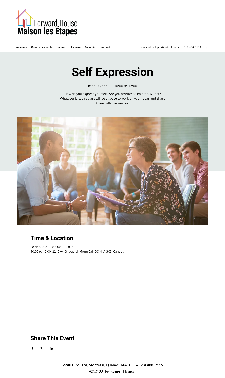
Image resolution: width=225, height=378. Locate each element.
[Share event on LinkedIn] (51, 348)
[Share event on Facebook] (32, 348)
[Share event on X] (42, 348)
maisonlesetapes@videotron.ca (160, 47)
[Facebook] (207, 47)
